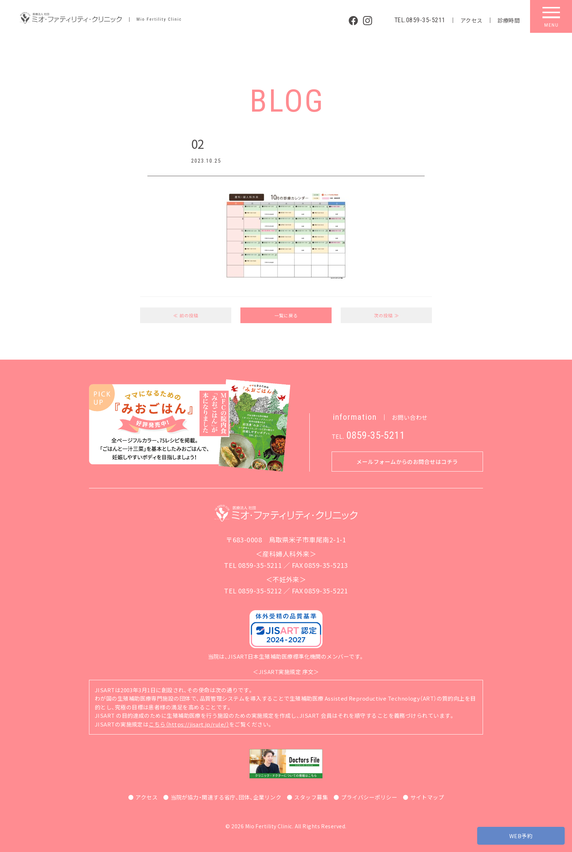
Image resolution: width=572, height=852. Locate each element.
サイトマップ (427, 797)
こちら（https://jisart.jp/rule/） (188, 724)
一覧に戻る (286, 315)
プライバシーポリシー (369, 797)
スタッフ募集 (311, 797)
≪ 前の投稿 (185, 315)
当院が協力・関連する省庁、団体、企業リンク (226, 797)
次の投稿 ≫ (386, 315)
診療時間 (509, 20)
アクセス (471, 20)
